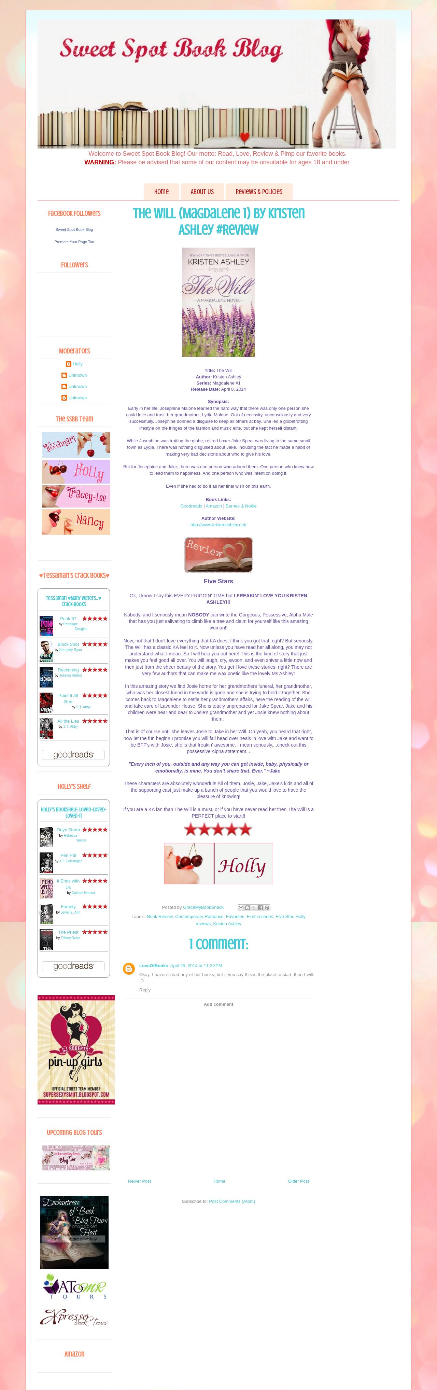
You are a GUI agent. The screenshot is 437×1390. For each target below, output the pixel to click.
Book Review (160, 916)
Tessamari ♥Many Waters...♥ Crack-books (73, 601)
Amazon (214, 506)
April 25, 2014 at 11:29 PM (196, 965)
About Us (202, 192)
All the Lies (68, 721)
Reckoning (68, 669)
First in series (260, 916)
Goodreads (191, 506)
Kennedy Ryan (70, 650)
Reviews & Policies (259, 192)
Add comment (219, 1004)
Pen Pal (68, 855)
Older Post (298, 1181)
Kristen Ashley (227, 923)
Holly (78, 363)
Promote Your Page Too (74, 242)
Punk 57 (68, 618)
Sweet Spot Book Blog (74, 229)
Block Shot (68, 644)
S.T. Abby (83, 707)
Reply (145, 989)
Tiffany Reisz (70, 938)
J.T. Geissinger (70, 861)
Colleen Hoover (83, 893)
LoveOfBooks (153, 965)
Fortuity (68, 906)
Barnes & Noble (241, 506)
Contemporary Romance (199, 916)
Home (161, 192)
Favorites (235, 916)
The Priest (68, 932)
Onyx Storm (68, 829)
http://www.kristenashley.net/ (218, 524)
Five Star (284, 916)
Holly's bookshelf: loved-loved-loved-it (74, 813)
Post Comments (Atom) (232, 1201)
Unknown (77, 375)
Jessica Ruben (70, 675)
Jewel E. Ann (71, 912)
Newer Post (139, 1181)
